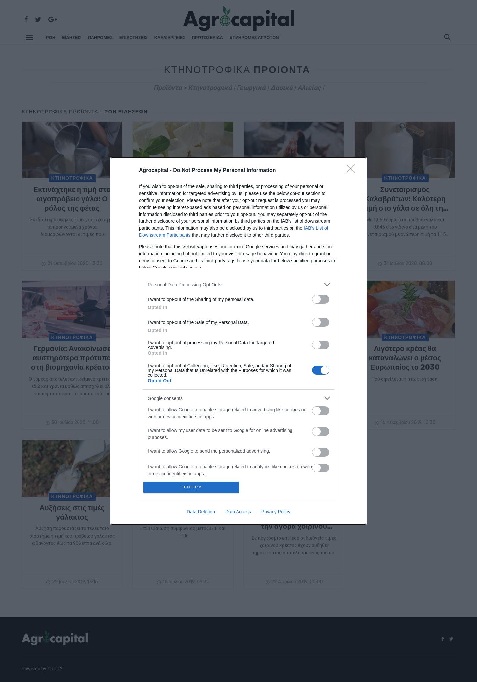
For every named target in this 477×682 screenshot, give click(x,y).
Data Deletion (201, 513)
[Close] (353, 169)
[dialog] (238, 341)
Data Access (238, 513)
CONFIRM (193, 487)
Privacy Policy (275, 513)
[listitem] (238, 283)
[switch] (320, 297)
